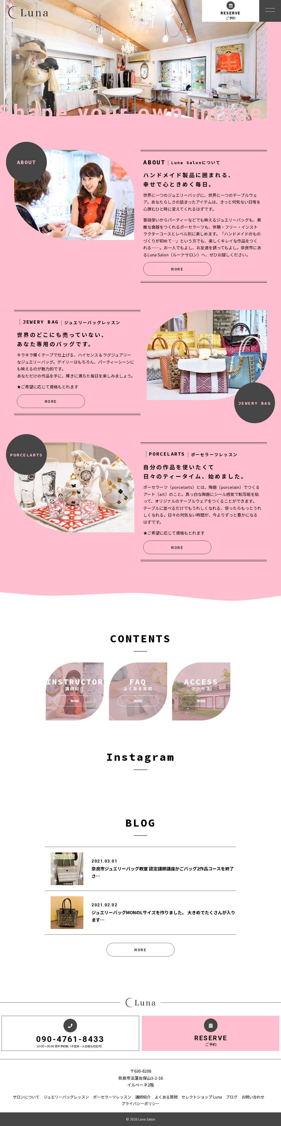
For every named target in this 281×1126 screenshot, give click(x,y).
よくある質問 (166, 1097)
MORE (177, 269)
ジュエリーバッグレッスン (66, 1097)
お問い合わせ (253, 1097)
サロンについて (26, 1097)
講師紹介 (143, 1097)
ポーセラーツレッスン (112, 1097)
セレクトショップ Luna (202, 1097)
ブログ (231, 1097)
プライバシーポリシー (140, 1103)
